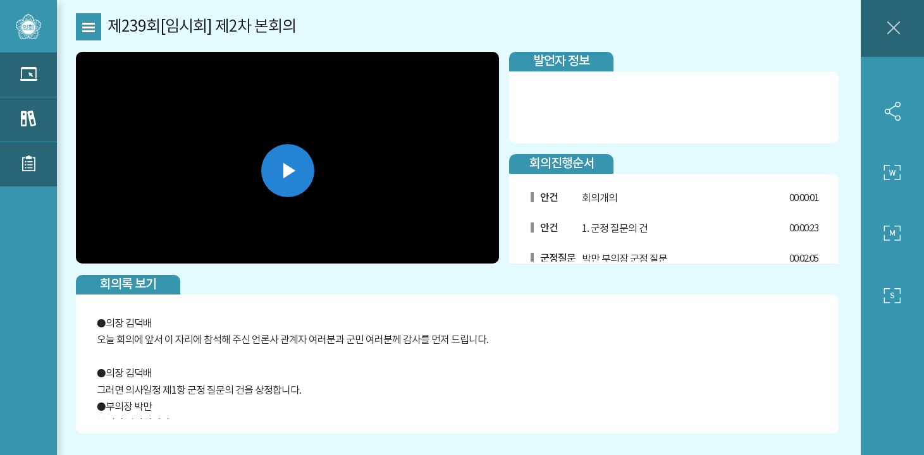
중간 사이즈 (892, 234)
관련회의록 (28, 119)
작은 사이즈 (892, 295)
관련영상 (28, 74)
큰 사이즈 (892, 172)
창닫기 (892, 28)
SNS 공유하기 (892, 111)
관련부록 (28, 164)
